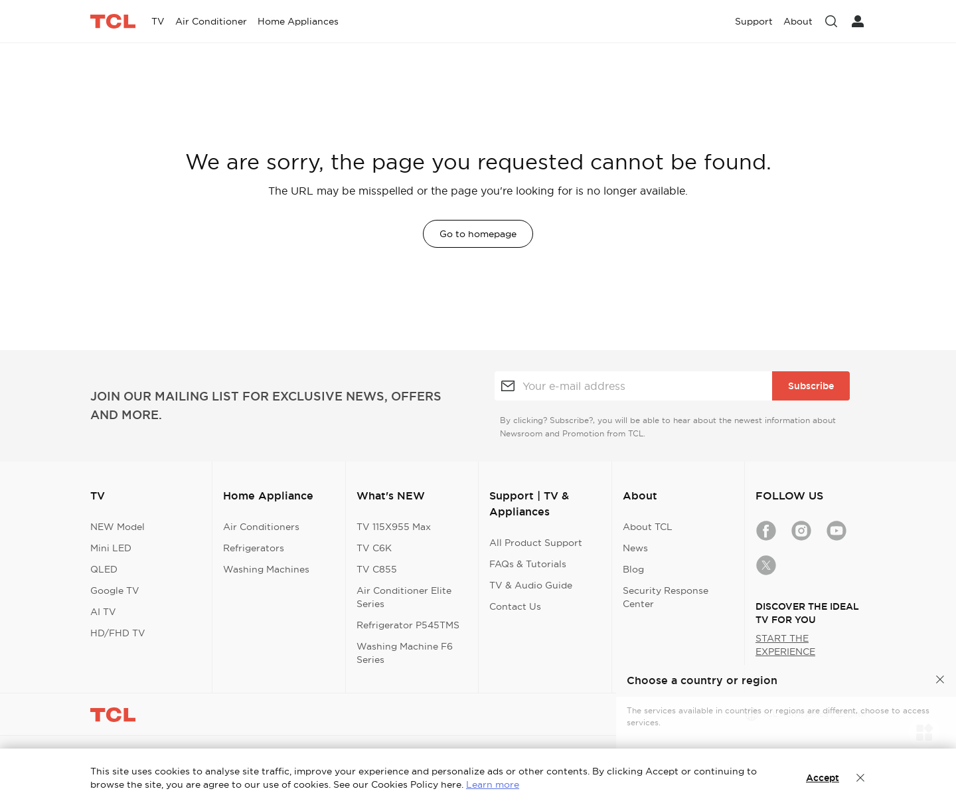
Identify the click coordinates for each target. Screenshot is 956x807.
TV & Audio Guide (530, 585)
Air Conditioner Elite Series (404, 597)
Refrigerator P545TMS (408, 625)
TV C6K (374, 548)
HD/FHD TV (117, 633)
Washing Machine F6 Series (405, 653)
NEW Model (117, 527)
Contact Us (515, 606)
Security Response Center (665, 597)
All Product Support (535, 543)
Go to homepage (478, 234)
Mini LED (110, 548)
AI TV (103, 612)
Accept (822, 778)
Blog (633, 569)
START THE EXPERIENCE (785, 645)
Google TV (114, 590)
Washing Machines (266, 569)
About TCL (648, 527)
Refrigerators (253, 548)
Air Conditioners (261, 527)
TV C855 (377, 569)
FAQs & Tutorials (527, 564)
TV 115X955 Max (394, 527)
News (635, 548)
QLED (104, 569)
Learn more (492, 784)
